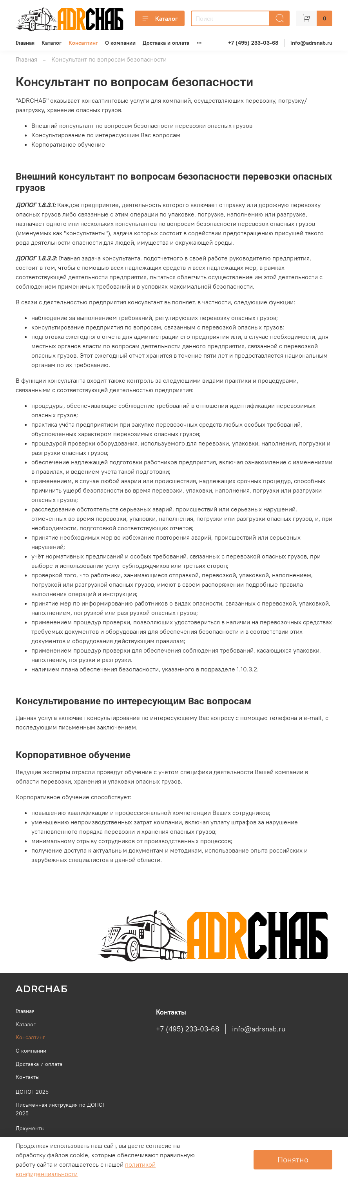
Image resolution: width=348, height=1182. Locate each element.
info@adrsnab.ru (311, 42)
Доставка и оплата (166, 42)
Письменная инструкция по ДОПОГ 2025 (60, 1109)
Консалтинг (83, 42)
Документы (30, 1128)
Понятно (292, 1159)
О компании (120, 42)
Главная (25, 42)
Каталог (159, 18)
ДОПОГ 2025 (32, 1091)
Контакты (28, 1076)
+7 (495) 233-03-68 (253, 42)
